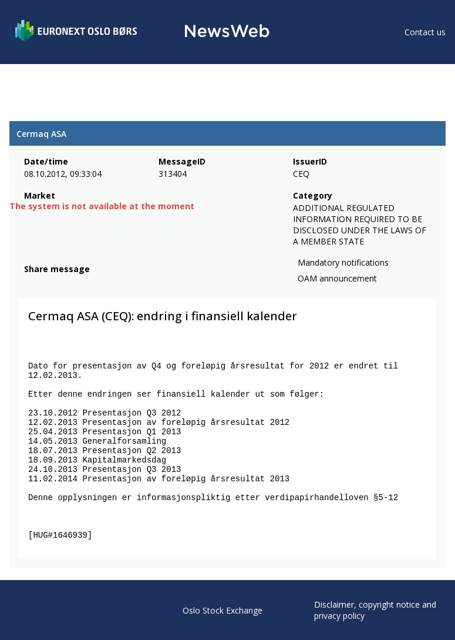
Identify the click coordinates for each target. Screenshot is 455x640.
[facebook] (30, 283)
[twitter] (49, 283)
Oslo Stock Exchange (222, 610)
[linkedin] (71, 283)
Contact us (425, 32)
